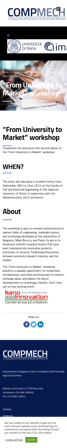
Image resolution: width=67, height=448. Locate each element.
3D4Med (7, 409)
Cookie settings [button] (14, 440)
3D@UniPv (8, 416)
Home (6, 72)
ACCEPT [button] (31, 440)
